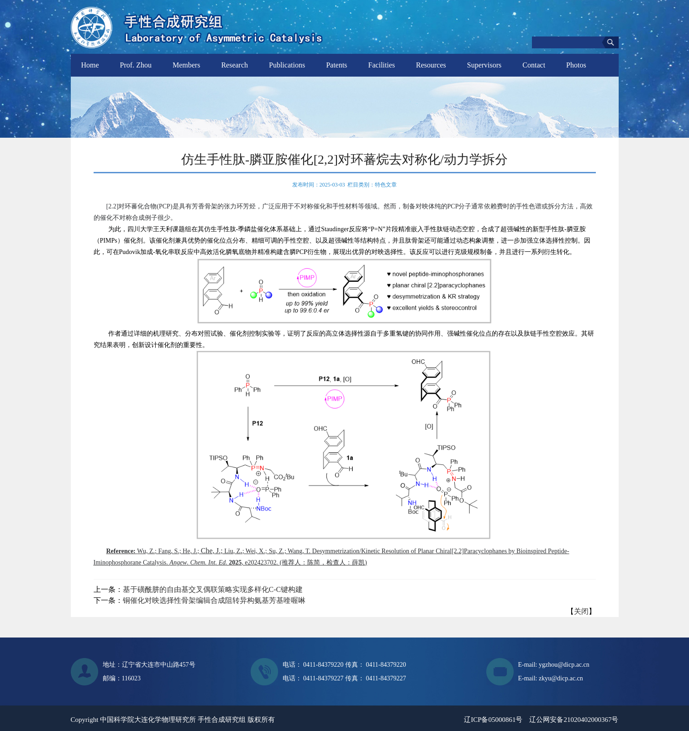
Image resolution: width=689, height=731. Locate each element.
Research (234, 65)
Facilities (381, 65)
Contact (533, 65)
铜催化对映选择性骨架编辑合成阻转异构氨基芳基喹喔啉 (214, 600)
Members (186, 65)
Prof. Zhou (136, 65)
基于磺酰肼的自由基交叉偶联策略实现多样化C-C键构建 (213, 589)
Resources (431, 65)
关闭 (581, 611)
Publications (287, 65)
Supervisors (484, 65)
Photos (576, 65)
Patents (336, 65)
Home (90, 65)
